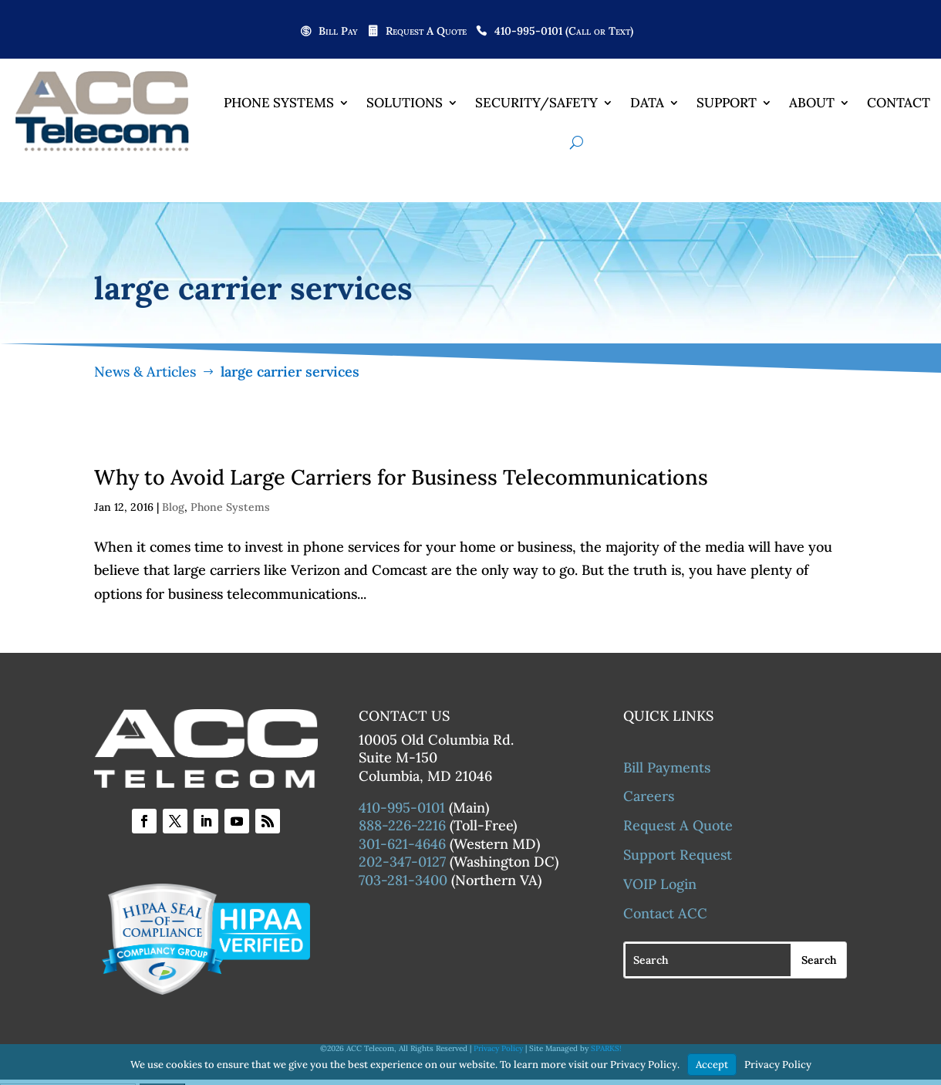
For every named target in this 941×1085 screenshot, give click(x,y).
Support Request (677, 855)
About (812, 102)
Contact (898, 102)
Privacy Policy (777, 1064)
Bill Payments (666, 767)
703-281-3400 (403, 880)
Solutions (404, 102)
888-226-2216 (402, 825)
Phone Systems (279, 102)
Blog (173, 507)
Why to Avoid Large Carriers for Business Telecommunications (401, 477)
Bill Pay (338, 31)
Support (726, 102)
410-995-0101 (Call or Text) (563, 31)
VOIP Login (659, 884)
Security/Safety (536, 102)
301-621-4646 (402, 844)
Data (647, 102)
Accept (712, 1064)
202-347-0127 (402, 861)
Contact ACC (665, 913)
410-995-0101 (402, 807)
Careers (648, 796)
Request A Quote (426, 31)
